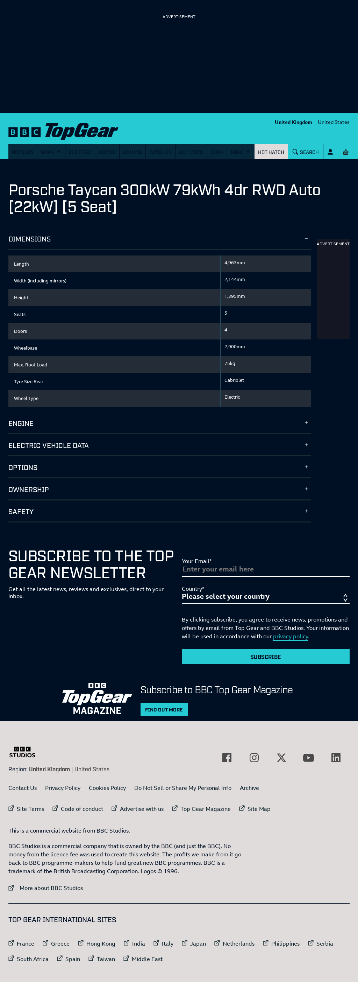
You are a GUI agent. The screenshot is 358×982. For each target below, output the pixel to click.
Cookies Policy (107, 787)
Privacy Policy (62, 787)
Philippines (285, 943)
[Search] (305, 151)
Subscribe (265, 656)
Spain (72, 958)
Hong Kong (100, 943)
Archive (249, 787)
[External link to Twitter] (281, 757)
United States (334, 122)
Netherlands (239, 943)
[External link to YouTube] (309, 757)
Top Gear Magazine (205, 808)
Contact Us (22, 787)
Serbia (324, 943)
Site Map (259, 808)
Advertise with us (142, 808)
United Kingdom (293, 122)
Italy (167, 943)
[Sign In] (330, 151)
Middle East (147, 958)
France (25, 943)
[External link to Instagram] (254, 757)
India (138, 943)
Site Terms (30, 808)
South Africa (33, 958)
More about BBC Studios (45, 888)
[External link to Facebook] (227, 757)
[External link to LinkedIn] (336, 757)
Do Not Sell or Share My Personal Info (182, 787)
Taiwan (106, 958)
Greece (60, 943)
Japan (198, 943)
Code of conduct (82, 808)
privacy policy (290, 636)
